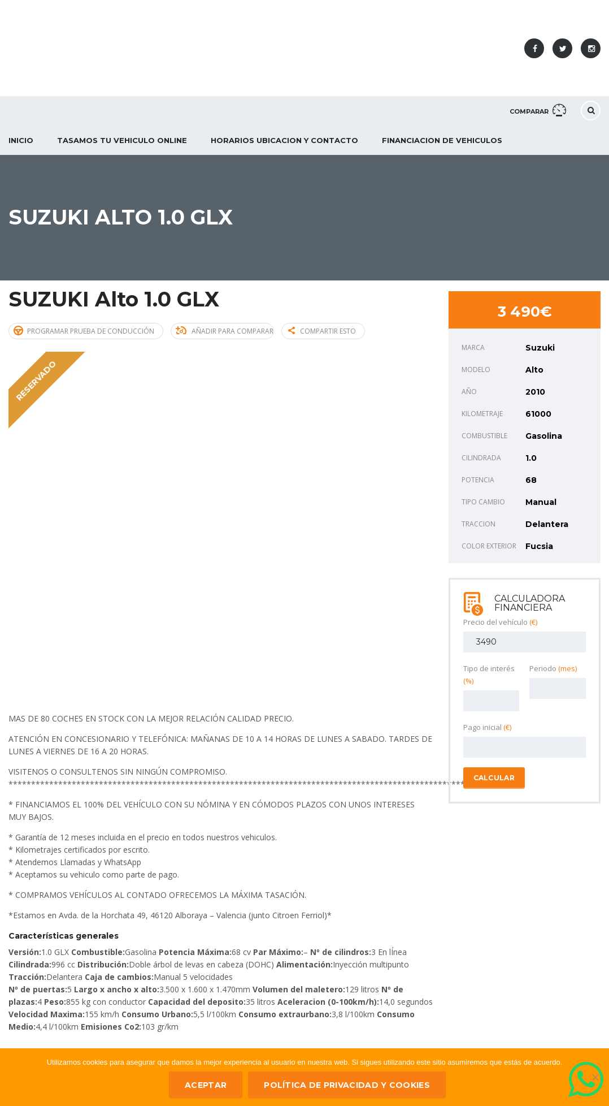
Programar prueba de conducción (84, 331)
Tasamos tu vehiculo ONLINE (122, 140)
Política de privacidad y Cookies (347, 1085)
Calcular (494, 778)
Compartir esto (322, 331)
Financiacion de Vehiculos (442, 140)
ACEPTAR (206, 1085)
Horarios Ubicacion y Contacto (284, 140)
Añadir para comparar (224, 331)
